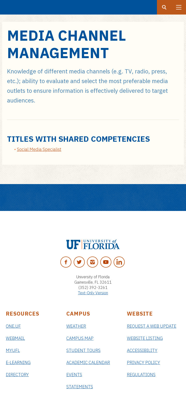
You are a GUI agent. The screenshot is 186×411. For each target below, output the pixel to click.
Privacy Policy (143, 362)
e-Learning (18, 362)
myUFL (13, 350)
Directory (17, 374)
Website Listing (145, 338)
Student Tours (83, 350)
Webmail (15, 338)
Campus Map (79, 338)
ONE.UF (13, 326)
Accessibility (142, 350)
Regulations (141, 374)
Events (74, 374)
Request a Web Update (151, 326)
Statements (79, 386)
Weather (76, 326)
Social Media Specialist (39, 149)
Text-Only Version (93, 292)
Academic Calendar (88, 362)
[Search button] (164, 7)
